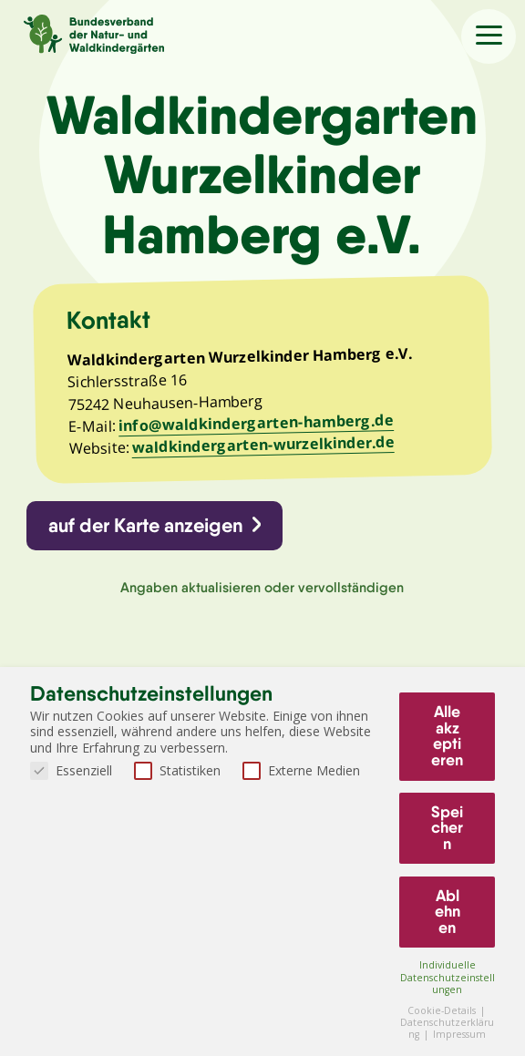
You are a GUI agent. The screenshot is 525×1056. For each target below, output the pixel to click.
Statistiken (177, 770)
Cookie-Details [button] (443, 1010)
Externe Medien (301, 770)
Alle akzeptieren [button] (447, 736)
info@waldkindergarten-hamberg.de (256, 423)
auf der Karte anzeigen (145, 525)
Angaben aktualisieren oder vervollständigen (262, 587)
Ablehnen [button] (447, 912)
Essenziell (71, 770)
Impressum (459, 1034)
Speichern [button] (447, 828)
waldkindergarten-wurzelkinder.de (262, 444)
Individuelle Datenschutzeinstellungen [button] (447, 977)
